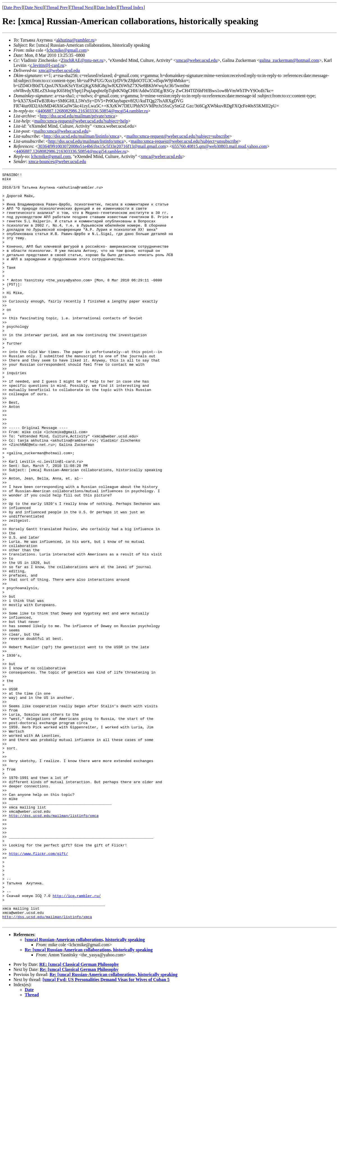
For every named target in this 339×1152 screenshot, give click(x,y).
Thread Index (131, 7)
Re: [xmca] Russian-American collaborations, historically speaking (89, 1099)
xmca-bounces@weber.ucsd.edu (57, 161)
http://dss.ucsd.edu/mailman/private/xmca (77, 116)
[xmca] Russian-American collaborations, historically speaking (85, 1089)
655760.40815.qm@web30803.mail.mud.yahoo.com (219, 146)
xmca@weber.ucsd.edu (196, 60)
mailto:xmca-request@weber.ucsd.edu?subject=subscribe (178, 136)
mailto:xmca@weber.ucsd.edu (61, 131)
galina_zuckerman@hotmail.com (289, 60)
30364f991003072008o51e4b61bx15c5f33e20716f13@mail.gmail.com (102, 146)
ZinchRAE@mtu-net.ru (82, 60)
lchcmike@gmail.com (66, 50)
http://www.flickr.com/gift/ (38, 990)
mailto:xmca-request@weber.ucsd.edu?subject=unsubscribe (185, 141)
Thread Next (82, 7)
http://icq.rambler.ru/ (76, 1040)
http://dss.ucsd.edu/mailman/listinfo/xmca (81, 136)
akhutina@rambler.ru (75, 40)
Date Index (106, 7)
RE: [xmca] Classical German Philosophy (79, 1114)
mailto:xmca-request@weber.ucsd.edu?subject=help (81, 121)
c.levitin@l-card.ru (47, 65)
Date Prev (13, 7)
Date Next (34, 7)
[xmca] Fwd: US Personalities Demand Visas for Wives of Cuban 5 (106, 1129)
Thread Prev (57, 7)
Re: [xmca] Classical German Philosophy (79, 1119)
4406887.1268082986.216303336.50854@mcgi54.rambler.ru (93, 111)
